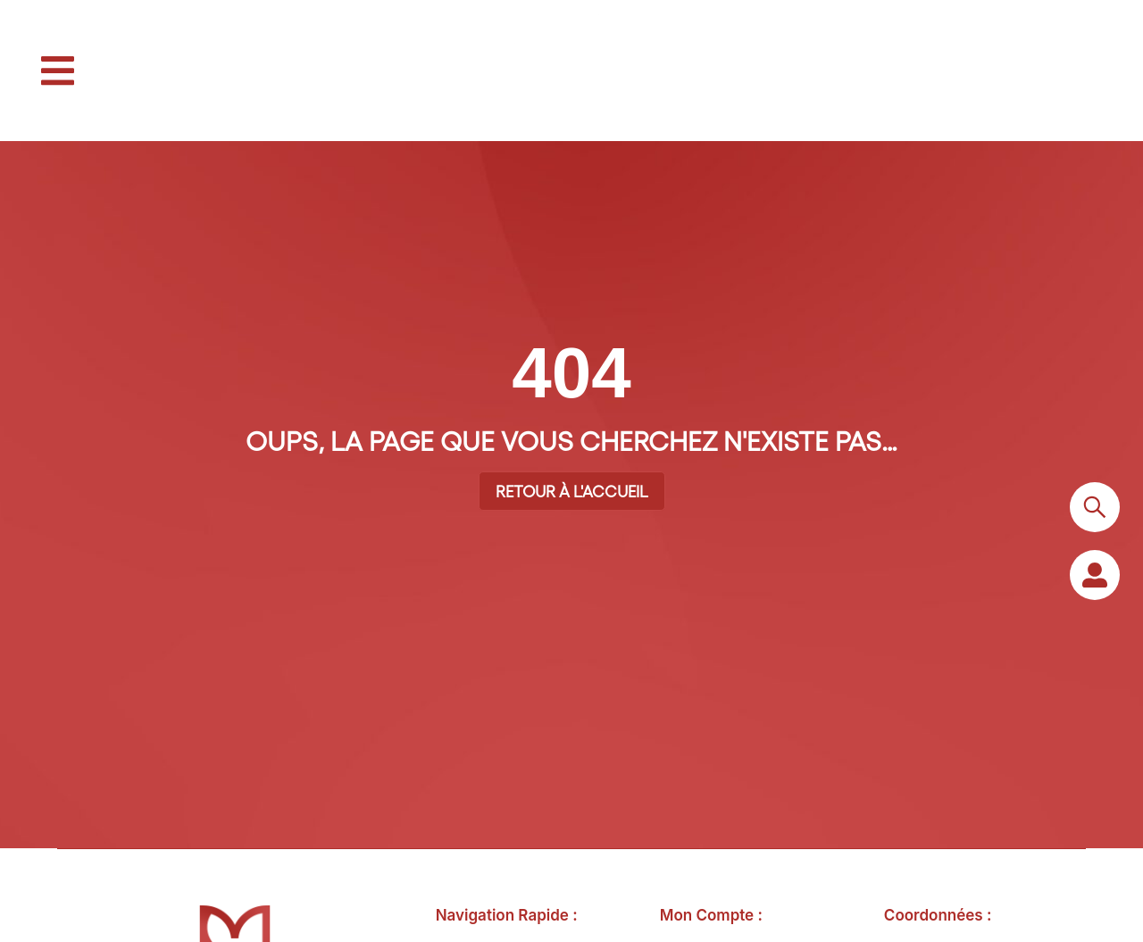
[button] (57, 70)
